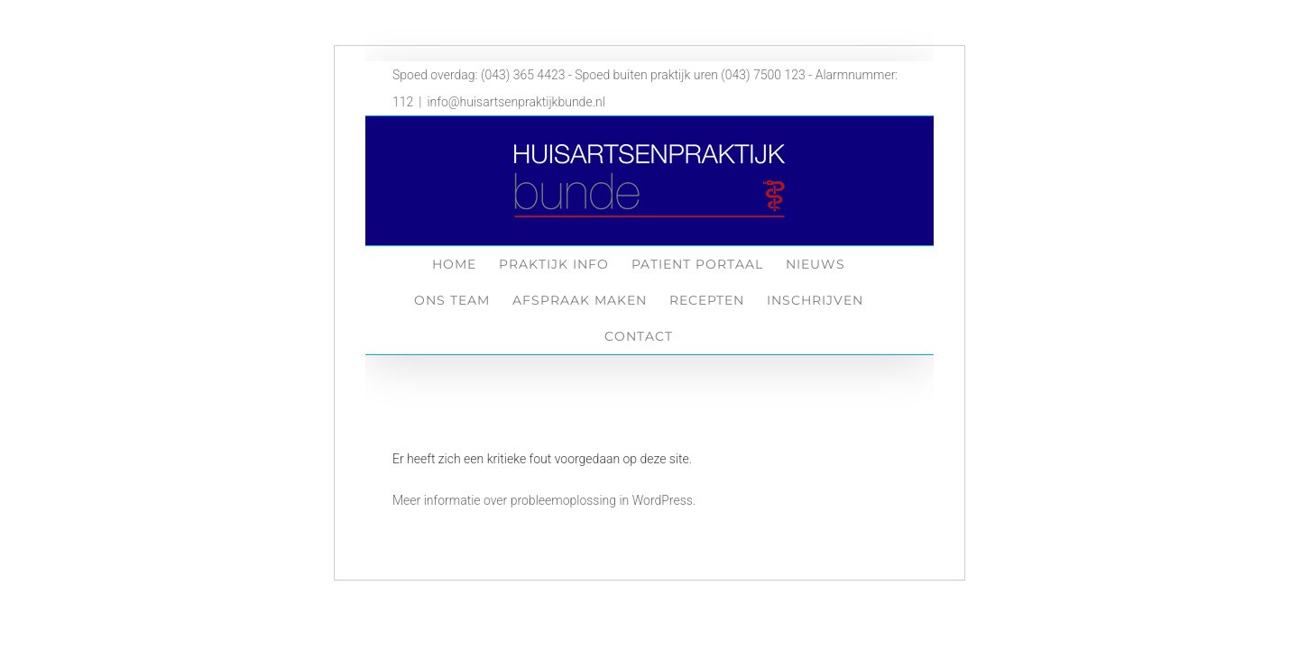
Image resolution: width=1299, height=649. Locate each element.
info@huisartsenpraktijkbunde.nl (515, 102)
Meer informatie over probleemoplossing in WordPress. (544, 500)
